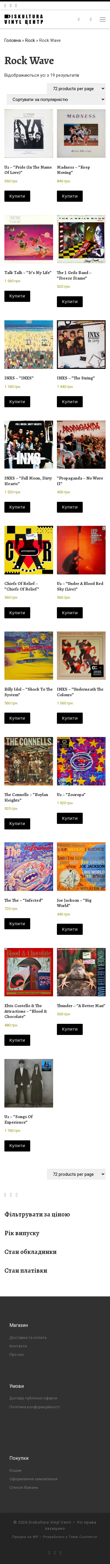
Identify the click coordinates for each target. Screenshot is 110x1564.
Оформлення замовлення (33, 1478)
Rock (30, 40)
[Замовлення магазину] (56, 99)
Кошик (15, 1470)
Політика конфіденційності (34, 1406)
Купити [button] (17, 196)
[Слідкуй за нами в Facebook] (5, 5)
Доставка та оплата (28, 1337)
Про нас (16, 1354)
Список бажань (23, 1487)
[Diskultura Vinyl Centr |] (23, 18)
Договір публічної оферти (33, 1398)
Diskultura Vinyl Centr (50, 1522)
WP (35, 1537)
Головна (12, 40)
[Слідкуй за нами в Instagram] (10, 5)
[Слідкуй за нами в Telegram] (16, 5)
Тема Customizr (83, 1537)
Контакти (18, 1346)
